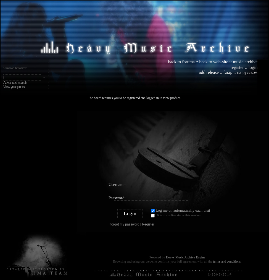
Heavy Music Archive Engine (185, 257)
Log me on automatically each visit (180, 210)
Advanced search (15, 83)
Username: (117, 184)
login (253, 67)
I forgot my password (124, 224)
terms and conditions (227, 261)
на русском (247, 72)
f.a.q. (227, 72)
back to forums (181, 61)
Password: (117, 198)
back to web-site (213, 61)
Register (148, 224)
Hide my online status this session (176, 215)
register (237, 67)
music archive (245, 61)
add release (209, 72)
